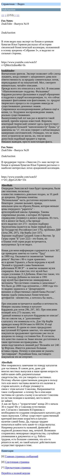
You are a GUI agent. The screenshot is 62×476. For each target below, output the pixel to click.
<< (2, 15)
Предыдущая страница (18, 467)
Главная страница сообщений (21, 456)
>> (17, 15)
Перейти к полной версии (15, 473)
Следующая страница (17, 462)
